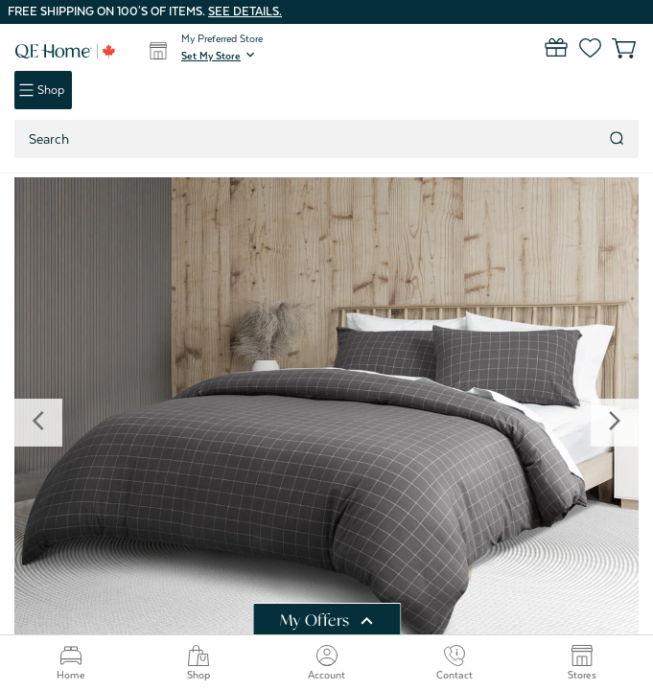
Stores (582, 662)
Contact (454, 662)
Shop (198, 662)
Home (71, 662)
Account (326, 662)
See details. (245, 11)
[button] (219, 55)
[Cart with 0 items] (612, 48)
